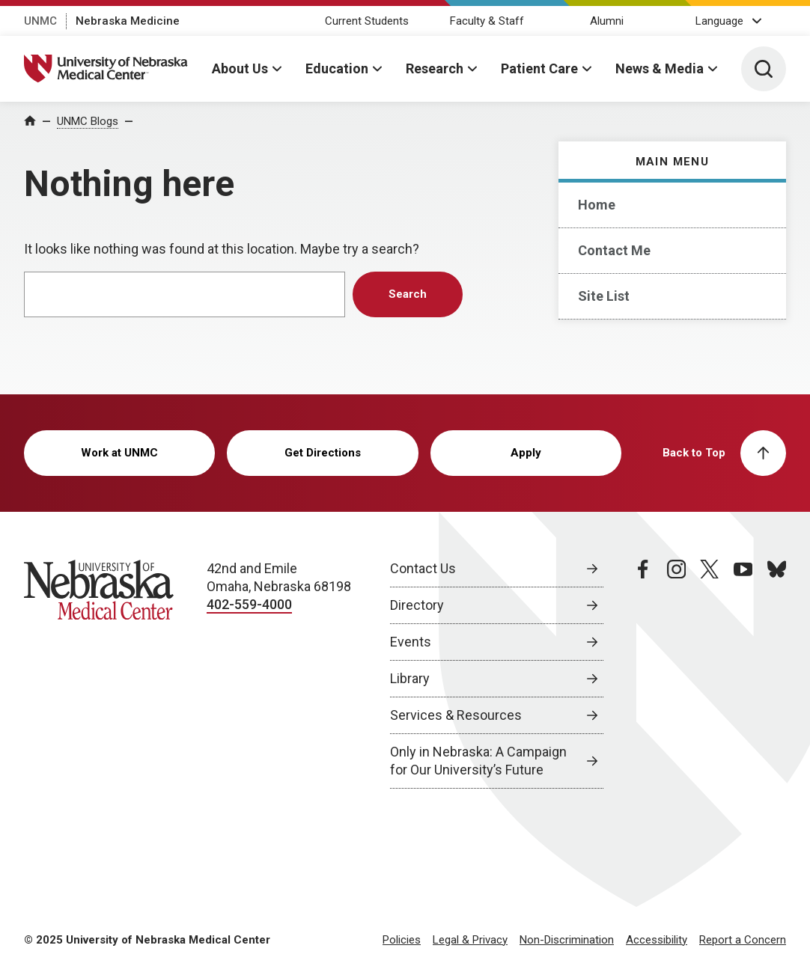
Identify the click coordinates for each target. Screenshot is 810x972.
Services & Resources (456, 715)
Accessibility (656, 940)
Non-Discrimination (567, 940)
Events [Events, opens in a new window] (410, 641)
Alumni (607, 21)
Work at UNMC (119, 452)
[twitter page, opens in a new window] (709, 674)
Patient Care (539, 68)
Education (336, 68)
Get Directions (322, 452)
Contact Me (614, 250)
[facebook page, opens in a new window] (642, 674)
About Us (240, 68)
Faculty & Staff (487, 21)
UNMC (40, 21)
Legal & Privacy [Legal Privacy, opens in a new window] (470, 940)
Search (408, 294)
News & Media (659, 68)
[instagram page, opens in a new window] (676, 674)
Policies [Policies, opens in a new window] (402, 940)
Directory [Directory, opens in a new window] (417, 605)
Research (434, 68)
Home (596, 205)
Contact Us (423, 568)
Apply (526, 452)
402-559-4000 (249, 604)
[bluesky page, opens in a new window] (776, 674)
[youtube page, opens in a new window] (743, 674)
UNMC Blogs (87, 121)
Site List (604, 296)
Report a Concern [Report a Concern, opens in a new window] (742, 940)
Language (719, 21)
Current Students (367, 21)
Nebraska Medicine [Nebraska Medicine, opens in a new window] (128, 21)
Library (410, 678)
